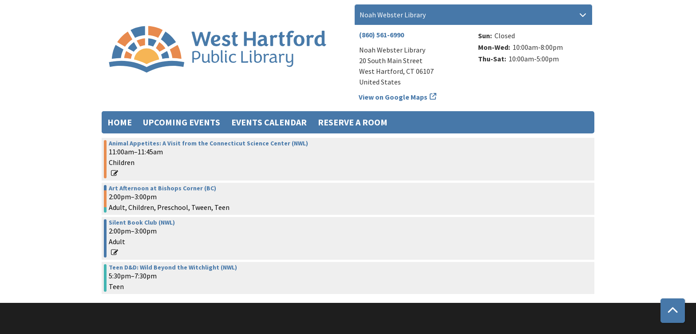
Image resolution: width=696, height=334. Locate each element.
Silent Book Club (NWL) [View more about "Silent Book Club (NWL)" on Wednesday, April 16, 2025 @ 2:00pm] (142, 222)
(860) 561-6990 (381, 34)
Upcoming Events (181, 122)
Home (119, 122)
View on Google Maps (393, 97)
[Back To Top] (672, 310)
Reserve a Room (353, 122)
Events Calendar (269, 122)
